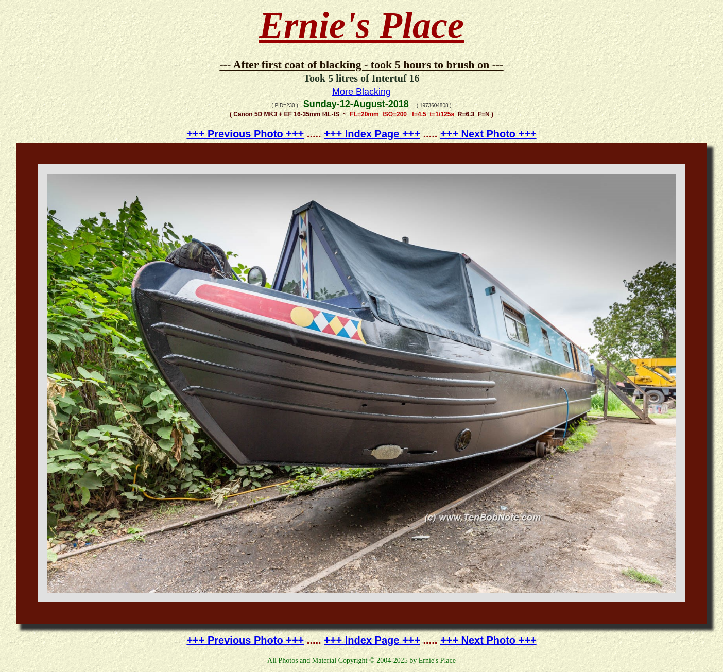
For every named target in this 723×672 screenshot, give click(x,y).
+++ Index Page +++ (372, 134)
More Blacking (361, 92)
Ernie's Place (361, 25)
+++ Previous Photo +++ (245, 134)
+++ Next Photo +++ (488, 134)
